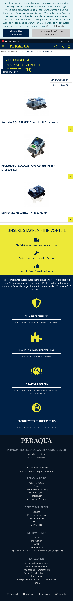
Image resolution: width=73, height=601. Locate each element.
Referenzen (36, 495)
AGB (36, 544)
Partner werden (37, 518)
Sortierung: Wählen (60, 79)
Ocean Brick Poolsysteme (36, 573)
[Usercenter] (62, 46)
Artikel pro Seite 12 (60, 85)
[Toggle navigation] (3, 46)
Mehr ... (36, 582)
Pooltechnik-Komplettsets (36, 569)
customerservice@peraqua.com (36, 471)
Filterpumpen (36, 576)
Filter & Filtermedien (36, 566)
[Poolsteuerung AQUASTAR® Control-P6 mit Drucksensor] (36, 152)
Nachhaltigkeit (36, 492)
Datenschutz (36, 547)
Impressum (36, 540)
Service (36, 511)
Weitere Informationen (57, 26)
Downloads (36, 524)
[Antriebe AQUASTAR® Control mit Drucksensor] (36, 107)
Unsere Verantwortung (36, 489)
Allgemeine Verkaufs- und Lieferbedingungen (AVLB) (36, 550)
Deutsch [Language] (66, 41)
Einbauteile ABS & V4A (36, 563)
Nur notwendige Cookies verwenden (50, 33)
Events (36, 521)
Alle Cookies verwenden (16, 33)
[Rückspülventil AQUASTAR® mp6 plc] (36, 198)
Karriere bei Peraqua (36, 499)
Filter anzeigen (10, 71)
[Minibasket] (69, 46)
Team (36, 486)
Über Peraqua (36, 482)
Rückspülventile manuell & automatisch (36, 579)
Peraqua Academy (36, 515)
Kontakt (37, 537)
